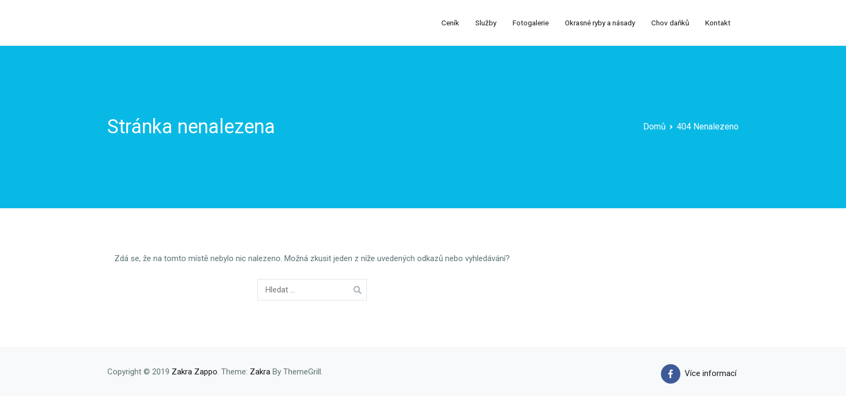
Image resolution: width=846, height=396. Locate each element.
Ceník (450, 22)
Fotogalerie (531, 22)
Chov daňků (670, 22)
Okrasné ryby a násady (600, 22)
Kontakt (718, 22)
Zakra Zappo (194, 372)
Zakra (260, 372)
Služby (485, 22)
